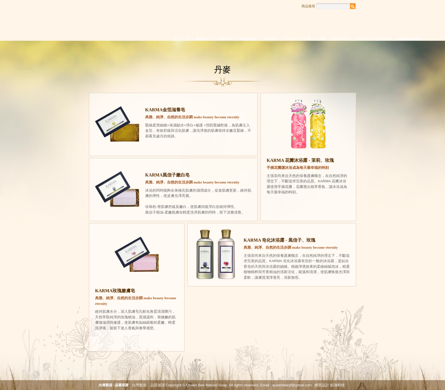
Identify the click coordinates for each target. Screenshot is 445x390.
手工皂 (290, 39)
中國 (321, 39)
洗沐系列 (270, 39)
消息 (256, 21)
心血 (232, 21)
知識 (303, 21)
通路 (327, 21)
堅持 (208, 21)
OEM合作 (340, 39)
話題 (279, 21)
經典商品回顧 (409, 39)
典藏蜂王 (203, 39)
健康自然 (225, 39)
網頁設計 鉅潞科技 (329, 385)
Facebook (360, 6)
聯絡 (351, 21)
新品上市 (181, 39)
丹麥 (307, 39)
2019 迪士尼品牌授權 (373, 39)
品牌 (184, 21)
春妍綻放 (248, 39)
